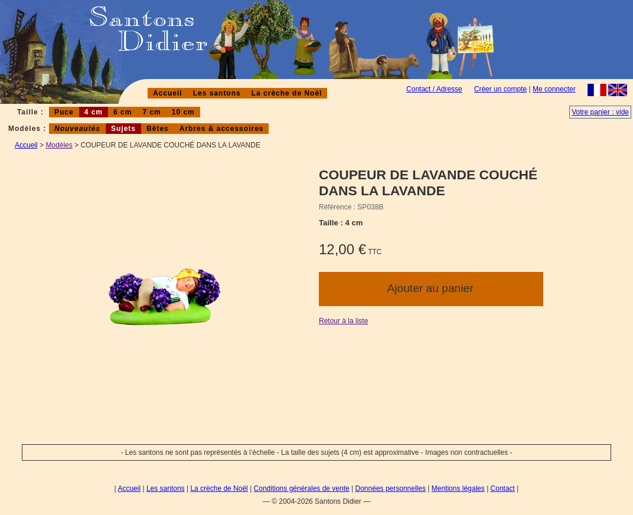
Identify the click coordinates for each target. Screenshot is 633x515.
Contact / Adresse (434, 89)
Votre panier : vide (600, 112)
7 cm (151, 112)
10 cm (183, 112)
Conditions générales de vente (302, 488)
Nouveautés (77, 128)
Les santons (217, 93)
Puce (64, 112)
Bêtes (157, 128)
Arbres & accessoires (222, 128)
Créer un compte (500, 89)
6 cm (122, 112)
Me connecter (554, 89)
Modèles (58, 145)
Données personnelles (390, 488)
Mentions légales (458, 488)
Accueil (167, 93)
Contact (503, 488)
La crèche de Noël (287, 93)
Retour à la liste (343, 321)
